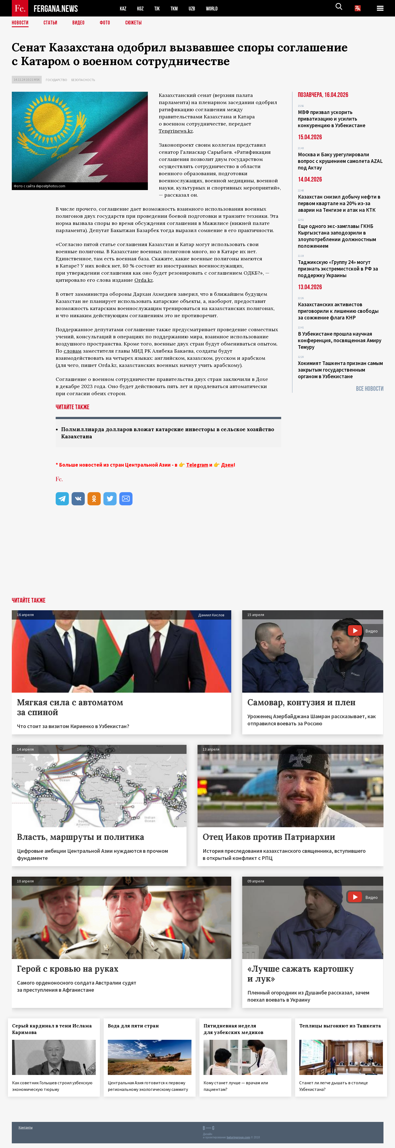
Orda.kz (143, 280)
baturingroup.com (238, 1142)
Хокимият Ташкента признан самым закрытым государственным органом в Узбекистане (340, 370)
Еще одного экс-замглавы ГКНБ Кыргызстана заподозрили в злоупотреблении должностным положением (337, 236)
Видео (80, 23)
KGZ (141, 8)
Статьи (51, 23)
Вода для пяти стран (136, 1026)
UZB (195, 8)
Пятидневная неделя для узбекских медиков (237, 1029)
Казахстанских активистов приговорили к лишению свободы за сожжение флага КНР (338, 311)
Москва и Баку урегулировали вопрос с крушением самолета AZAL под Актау (340, 161)
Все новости (369, 389)
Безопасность (83, 80)
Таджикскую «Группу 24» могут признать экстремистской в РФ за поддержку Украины (338, 268)
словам (72, 351)
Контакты (26, 1132)
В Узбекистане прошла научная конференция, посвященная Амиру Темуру (339, 340)
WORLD (216, 8)
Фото (107, 23)
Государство (56, 80)
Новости (20, 23)
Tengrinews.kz (176, 131)
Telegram (197, 465)
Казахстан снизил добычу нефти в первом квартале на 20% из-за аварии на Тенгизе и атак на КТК (339, 203)
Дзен (227, 465)
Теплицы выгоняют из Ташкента (327, 1029)
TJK (159, 8)
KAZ (123, 8)
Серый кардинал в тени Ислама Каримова (45, 1029)
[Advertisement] (197, 556)
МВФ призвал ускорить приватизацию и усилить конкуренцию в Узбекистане (331, 119)
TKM (177, 8)
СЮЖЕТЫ (136, 23)
